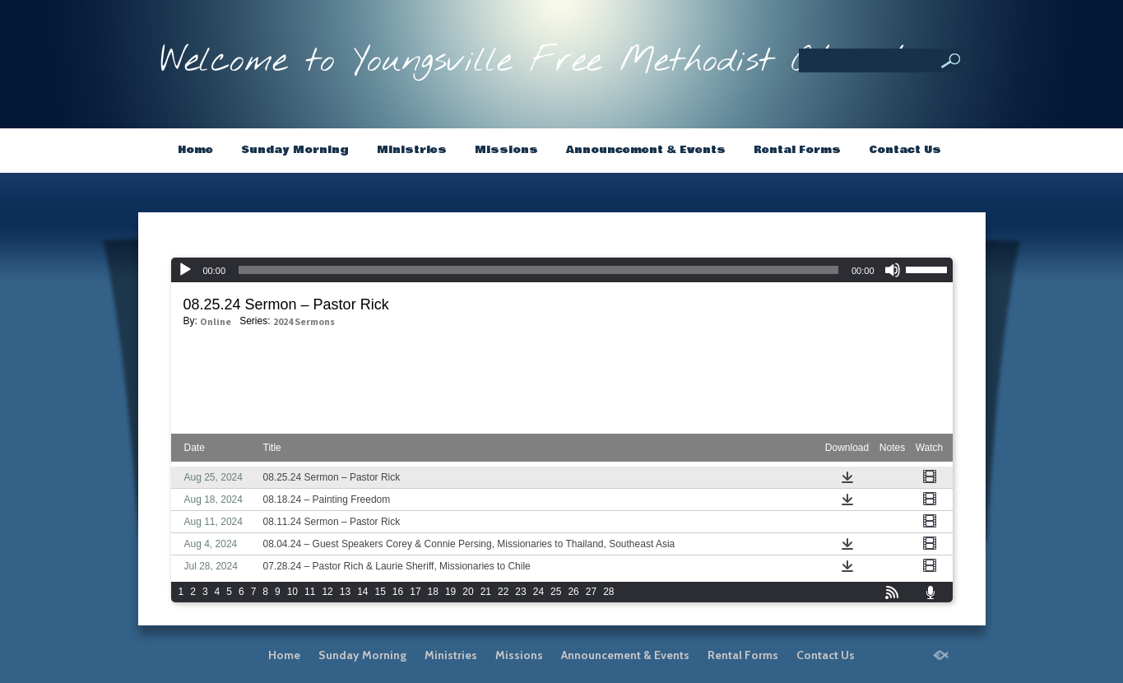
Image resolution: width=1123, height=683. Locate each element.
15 (379, 591)
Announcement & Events (646, 149)
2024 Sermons (304, 321)
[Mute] (892, 270)
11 (309, 591)
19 (450, 591)
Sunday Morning (295, 149)
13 (345, 591)
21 (485, 591)
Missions (506, 149)
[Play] (185, 270)
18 (433, 591)
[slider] (929, 268)
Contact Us (905, 149)
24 (538, 591)
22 (503, 591)
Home (195, 149)
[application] (562, 270)
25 (555, 591)
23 (520, 591)
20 (467, 591)
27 (591, 591)
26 (573, 591)
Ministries (412, 149)
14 (362, 591)
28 (608, 591)
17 (415, 591)
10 (292, 591)
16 (397, 591)
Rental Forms (797, 149)
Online (215, 321)
